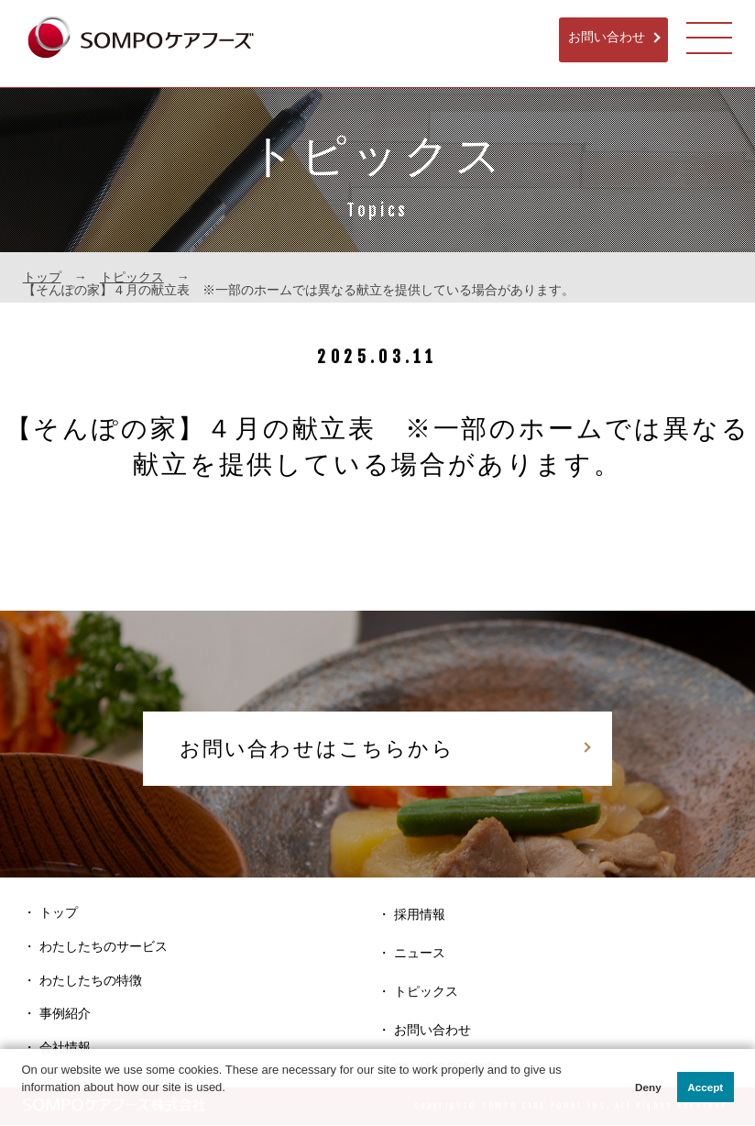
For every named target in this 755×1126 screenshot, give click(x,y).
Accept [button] (705, 1087)
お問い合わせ (605, 37)
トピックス (132, 277)
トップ (42, 277)
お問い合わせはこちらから (313, 748)
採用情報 (419, 915)
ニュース (419, 953)
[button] (23, 1106)
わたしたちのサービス (103, 947)
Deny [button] (648, 1087)
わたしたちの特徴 (90, 981)
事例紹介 (65, 1015)
